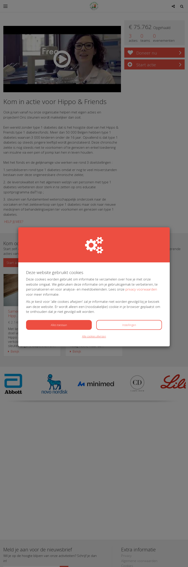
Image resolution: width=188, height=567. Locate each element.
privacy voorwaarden (141, 289)
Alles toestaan (59, 325)
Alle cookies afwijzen (94, 336)
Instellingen (129, 325)
